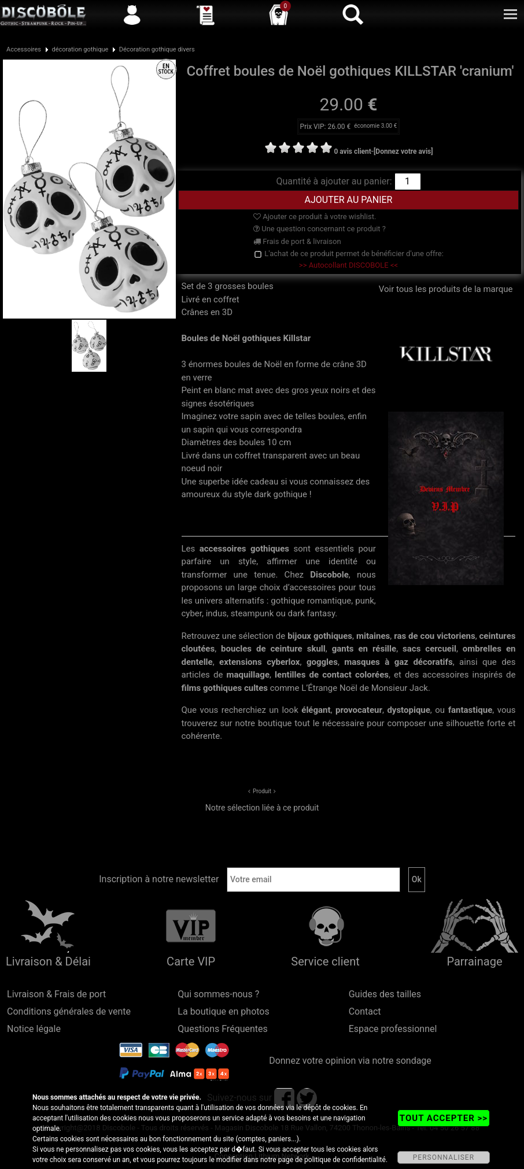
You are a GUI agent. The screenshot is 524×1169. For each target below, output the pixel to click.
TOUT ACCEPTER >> (444, 1118)
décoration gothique (79, 49)
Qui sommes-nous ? (218, 994)
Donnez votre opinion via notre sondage (350, 1060)
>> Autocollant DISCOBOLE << (348, 265)
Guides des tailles (385, 994)
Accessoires (23, 49)
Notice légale (34, 1028)
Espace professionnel (393, 1028)
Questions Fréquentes (223, 1028)
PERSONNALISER (443, 1157)
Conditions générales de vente (69, 1011)
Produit (262, 791)
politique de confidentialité (345, 1160)
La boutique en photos (223, 1011)
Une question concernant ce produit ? (319, 228)
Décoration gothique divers (157, 49)
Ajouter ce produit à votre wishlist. (314, 216)
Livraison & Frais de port (56, 994)
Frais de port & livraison (297, 241)
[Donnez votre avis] (403, 151)
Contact (365, 1011)
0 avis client (352, 151)
